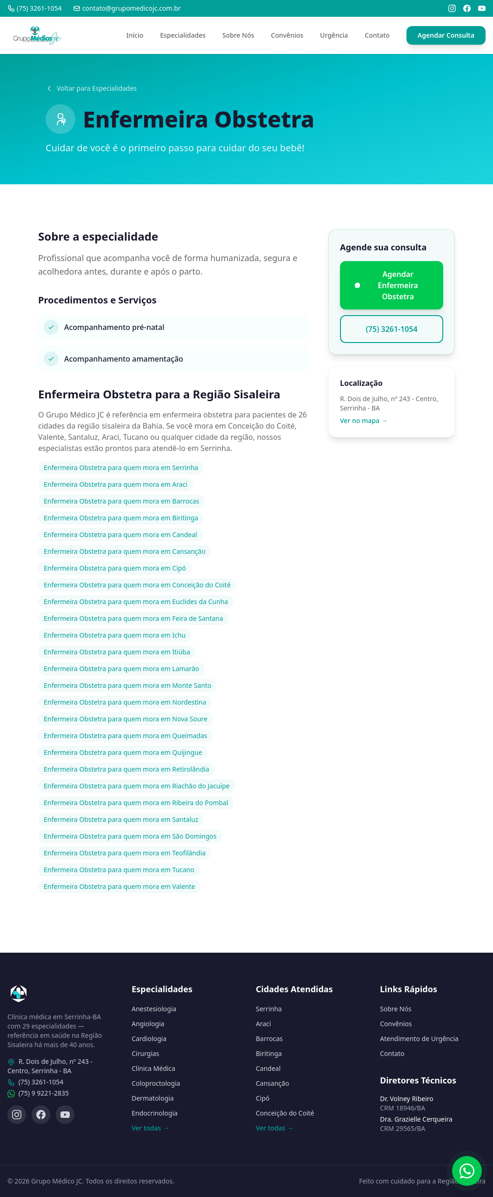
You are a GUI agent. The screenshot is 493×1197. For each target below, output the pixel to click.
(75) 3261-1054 (34, 8)
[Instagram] (452, 8)
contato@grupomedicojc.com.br (127, 8)
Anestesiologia (154, 1008)
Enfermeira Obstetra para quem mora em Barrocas (121, 501)
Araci (263, 1023)
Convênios (287, 35)
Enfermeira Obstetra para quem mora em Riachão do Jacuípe (137, 785)
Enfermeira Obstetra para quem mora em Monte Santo (127, 685)
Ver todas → (150, 1127)
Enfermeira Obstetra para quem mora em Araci (115, 484)
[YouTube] (482, 8)
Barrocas (269, 1038)
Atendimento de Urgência (419, 1038)
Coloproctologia (156, 1083)
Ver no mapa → (364, 420)
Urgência (334, 35)
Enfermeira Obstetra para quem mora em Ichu (115, 635)
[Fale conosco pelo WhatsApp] (467, 1171)
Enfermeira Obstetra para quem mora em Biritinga (121, 517)
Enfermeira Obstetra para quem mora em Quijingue (123, 752)
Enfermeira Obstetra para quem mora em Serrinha (121, 467)
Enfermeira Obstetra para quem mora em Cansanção (125, 551)
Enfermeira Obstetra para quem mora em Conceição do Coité (137, 584)
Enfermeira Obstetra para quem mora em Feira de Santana (133, 618)
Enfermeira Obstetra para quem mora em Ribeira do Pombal (136, 802)
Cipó (263, 1098)
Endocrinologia (155, 1113)
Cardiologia (149, 1038)
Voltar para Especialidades (91, 88)
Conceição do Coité (285, 1113)
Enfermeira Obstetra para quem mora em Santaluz (121, 819)
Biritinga (269, 1053)
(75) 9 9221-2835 (44, 1093)
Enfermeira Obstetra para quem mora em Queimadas (125, 735)
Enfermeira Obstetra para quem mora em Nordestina (125, 702)
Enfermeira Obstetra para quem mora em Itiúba (117, 651)
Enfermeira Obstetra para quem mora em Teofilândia (125, 852)
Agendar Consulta (446, 35)
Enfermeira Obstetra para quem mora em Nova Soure (125, 718)
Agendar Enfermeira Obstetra (386, 285)
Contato (377, 35)
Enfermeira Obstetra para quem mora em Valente (119, 886)
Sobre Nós (238, 35)
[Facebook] (467, 8)
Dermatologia (153, 1098)
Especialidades (183, 35)
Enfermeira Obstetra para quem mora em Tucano (119, 869)
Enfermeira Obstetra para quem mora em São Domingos (130, 836)
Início (135, 35)
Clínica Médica (153, 1068)
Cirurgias (145, 1053)
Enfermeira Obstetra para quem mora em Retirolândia (126, 769)
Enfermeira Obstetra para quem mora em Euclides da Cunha (136, 601)
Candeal (268, 1068)
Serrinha (269, 1008)
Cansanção (272, 1083)
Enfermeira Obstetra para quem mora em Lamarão (121, 668)
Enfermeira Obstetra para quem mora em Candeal (120, 534)
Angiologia (148, 1023)
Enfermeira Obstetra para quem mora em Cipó (115, 568)
